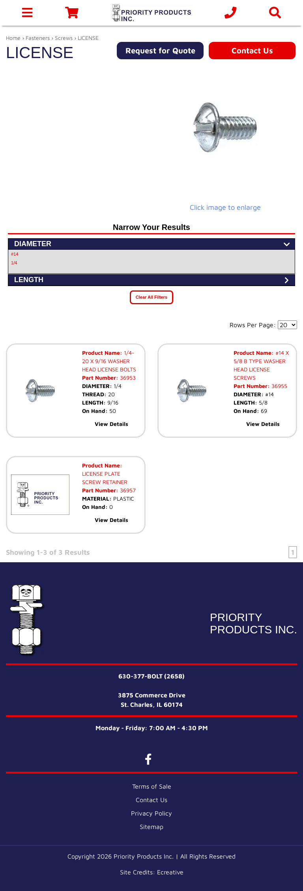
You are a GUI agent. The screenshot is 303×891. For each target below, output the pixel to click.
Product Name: (102, 352)
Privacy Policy (151, 813)
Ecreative (170, 872)
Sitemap (151, 826)
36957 (127, 490)
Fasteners (38, 37)
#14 (14, 254)
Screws (64, 37)
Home (13, 37)
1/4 (14, 262)
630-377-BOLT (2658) (151, 676)
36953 (127, 377)
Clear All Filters (151, 297)
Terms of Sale (151, 786)
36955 (278, 385)
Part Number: (100, 377)
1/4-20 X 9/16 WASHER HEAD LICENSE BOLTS (109, 361)
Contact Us (252, 50)
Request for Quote (160, 50)
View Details (111, 423)
